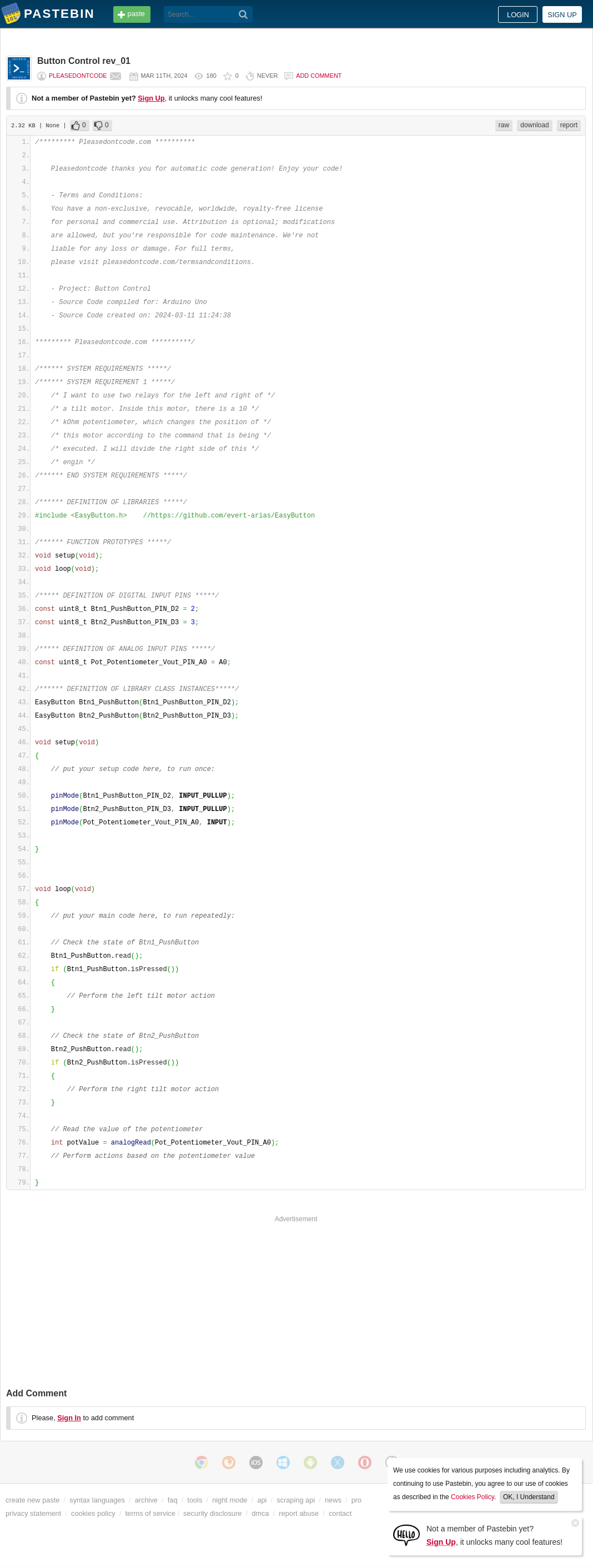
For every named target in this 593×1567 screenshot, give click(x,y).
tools (194, 1500)
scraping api (296, 1500)
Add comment (318, 75)
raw (504, 125)
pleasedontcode (78, 75)
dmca (260, 1513)
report (568, 125)
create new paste (32, 1500)
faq (173, 1500)
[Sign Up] (406, 1534)
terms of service (150, 1513)
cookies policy (93, 1513)
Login (518, 15)
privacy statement (33, 1513)
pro (356, 1500)
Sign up (562, 15)
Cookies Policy (472, 1497)
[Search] (243, 14)
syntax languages (97, 1500)
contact (340, 1513)
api (262, 1500)
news (333, 1500)
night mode (229, 1500)
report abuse (299, 1513)
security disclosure (212, 1513)
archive (146, 1500)
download (534, 125)
